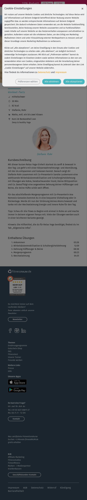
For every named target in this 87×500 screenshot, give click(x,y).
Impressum (61, 72)
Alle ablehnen (52, 81)
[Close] (82, 8)
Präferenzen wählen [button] (28, 81)
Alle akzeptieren (74, 81)
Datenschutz (44, 72)
